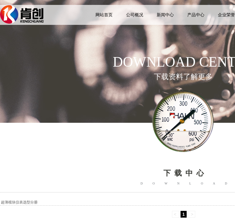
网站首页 (104, 15)
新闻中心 (165, 15)
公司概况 (134, 15)
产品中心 (195, 15)
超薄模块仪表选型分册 (19, 202)
